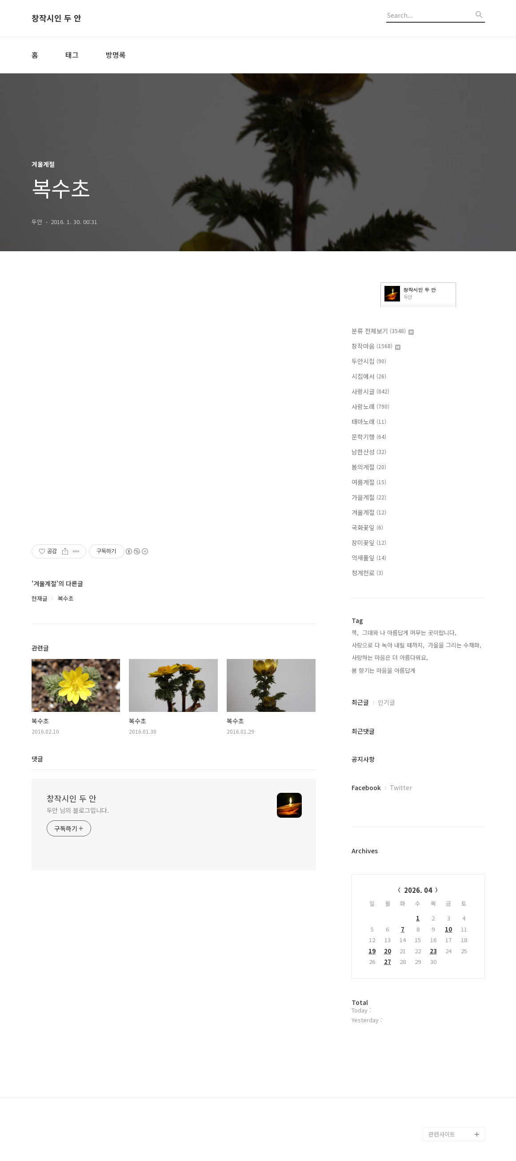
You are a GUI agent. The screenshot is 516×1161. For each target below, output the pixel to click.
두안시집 (369, 361)
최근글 (360, 702)
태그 (72, 55)
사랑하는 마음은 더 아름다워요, (390, 657)
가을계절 (369, 497)
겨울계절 (369, 512)
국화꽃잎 (367, 527)
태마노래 (369, 421)
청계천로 (367, 572)
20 (387, 951)
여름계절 (369, 482)
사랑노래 (370, 406)
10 (448, 929)
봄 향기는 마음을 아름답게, (384, 670)
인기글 (386, 702)
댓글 (37, 758)
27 (387, 961)
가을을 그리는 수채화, (454, 645)
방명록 (116, 55)
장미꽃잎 (369, 542)
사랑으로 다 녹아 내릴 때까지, (388, 645)
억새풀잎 (369, 557)
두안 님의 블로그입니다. (78, 810)
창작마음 (376, 345)
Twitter (401, 787)
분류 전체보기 (383, 330)
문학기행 (369, 436)
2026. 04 (418, 890)
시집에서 (369, 376)
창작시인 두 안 (56, 18)
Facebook (366, 787)
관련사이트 (441, 1134)
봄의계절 (369, 466)
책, (355, 632)
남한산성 (369, 451)
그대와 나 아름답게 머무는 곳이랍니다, (409, 632)
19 (372, 951)
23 (433, 951)
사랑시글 (370, 391)
